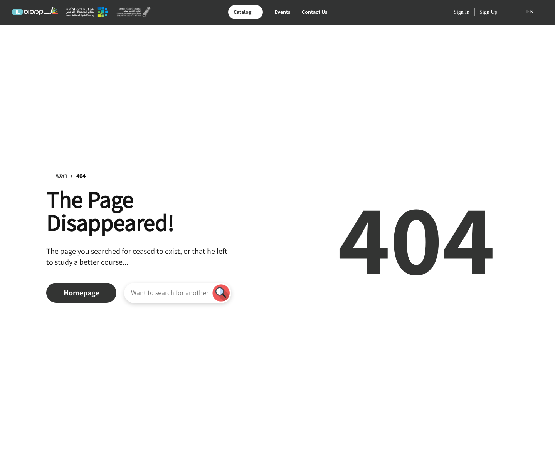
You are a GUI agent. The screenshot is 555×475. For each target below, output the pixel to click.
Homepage (81, 293)
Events (282, 12)
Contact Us (314, 12)
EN (529, 12)
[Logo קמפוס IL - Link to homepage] (35, 15)
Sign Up (488, 12)
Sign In (461, 12)
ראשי (61, 176)
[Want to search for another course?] (170, 292)
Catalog (242, 11)
